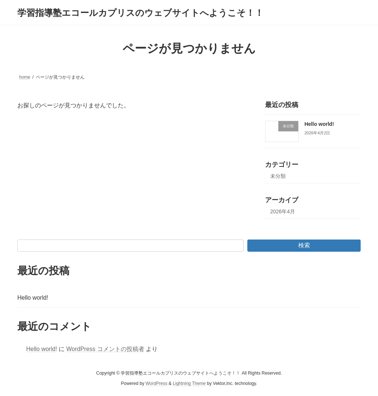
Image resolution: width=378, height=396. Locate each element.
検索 (304, 245)
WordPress (156, 383)
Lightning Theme (189, 383)
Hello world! (319, 124)
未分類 (278, 176)
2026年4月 (282, 211)
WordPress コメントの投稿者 (105, 349)
